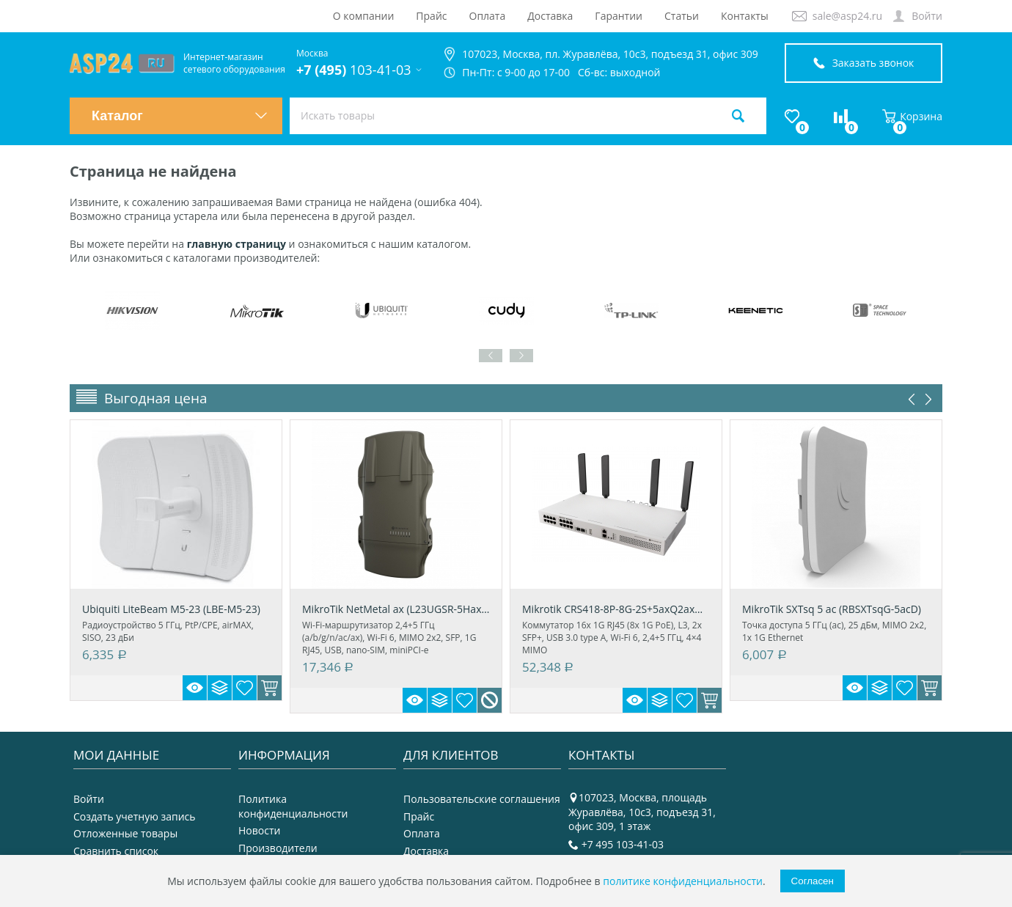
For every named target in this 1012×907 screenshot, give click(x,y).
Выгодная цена (156, 398)
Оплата (487, 16)
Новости (259, 830)
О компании (364, 16)
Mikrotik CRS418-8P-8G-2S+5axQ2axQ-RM (616, 609)
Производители (278, 848)
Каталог (180, 116)
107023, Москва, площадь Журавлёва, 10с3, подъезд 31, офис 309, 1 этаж (642, 811)
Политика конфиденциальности (293, 806)
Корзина (912, 116)
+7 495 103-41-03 (623, 844)
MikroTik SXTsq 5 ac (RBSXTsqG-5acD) (831, 609)
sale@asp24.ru (847, 16)
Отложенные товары (125, 833)
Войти (927, 16)
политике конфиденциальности (683, 881)
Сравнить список (115, 851)
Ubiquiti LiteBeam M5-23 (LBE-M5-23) (171, 609)
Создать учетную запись (134, 816)
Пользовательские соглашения (481, 799)
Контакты (745, 16)
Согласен (812, 880)
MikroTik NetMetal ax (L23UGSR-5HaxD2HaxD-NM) (396, 609)
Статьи (681, 16)
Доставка (550, 16)
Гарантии (618, 16)
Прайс (431, 16)
